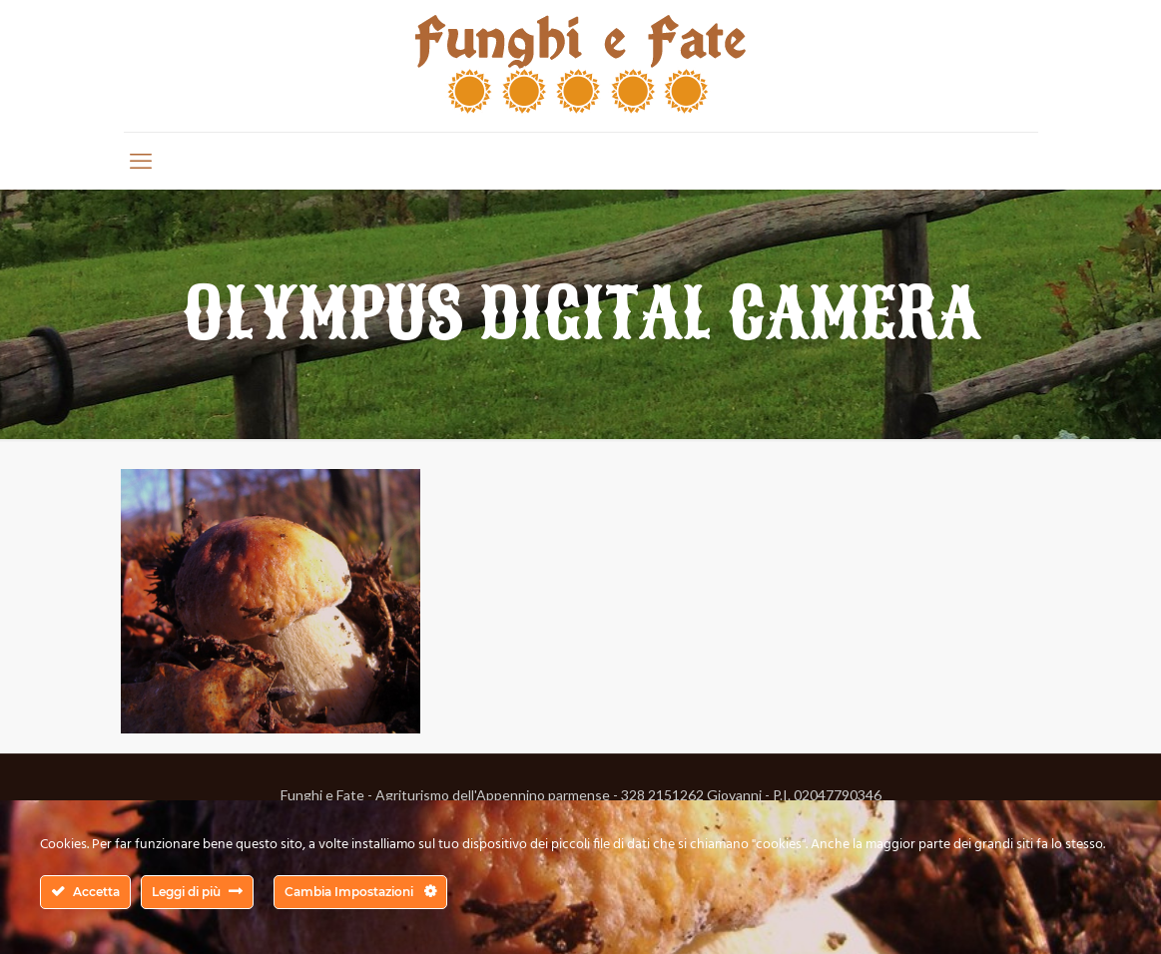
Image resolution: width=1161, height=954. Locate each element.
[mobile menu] (141, 161)
